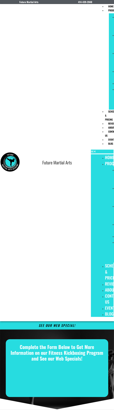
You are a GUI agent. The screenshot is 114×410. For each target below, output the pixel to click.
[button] (102, 151)
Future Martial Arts (57, 162)
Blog (109, 314)
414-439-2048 (85, 2)
